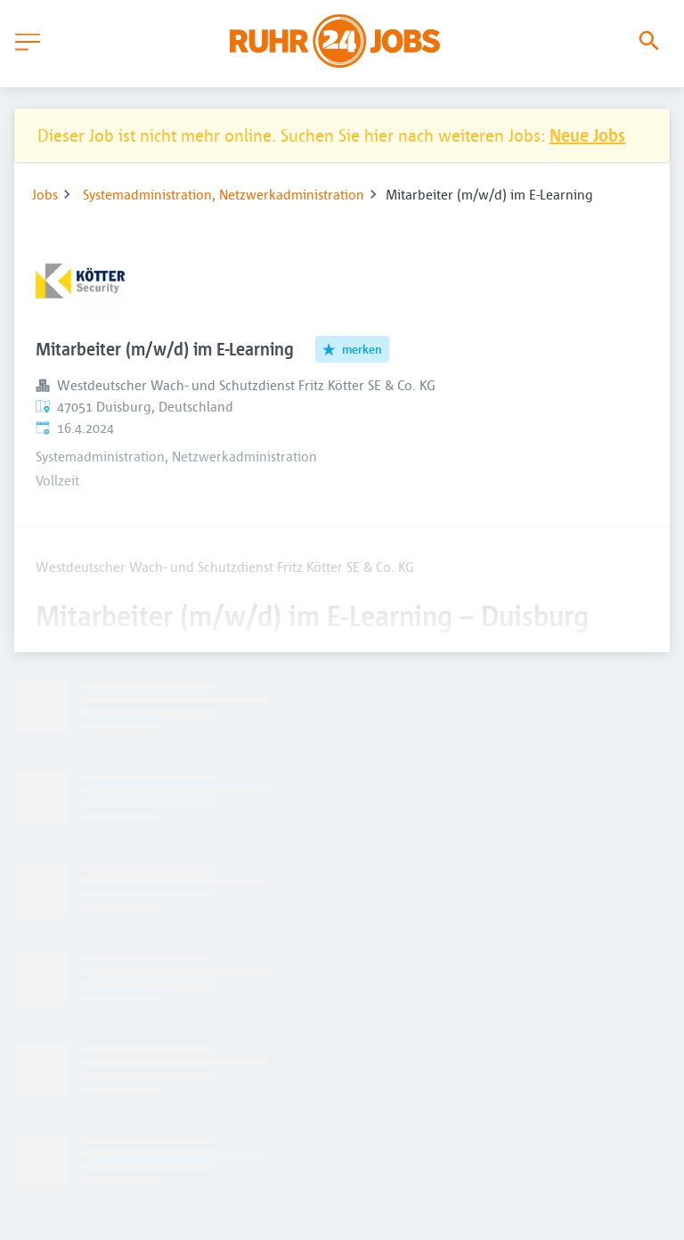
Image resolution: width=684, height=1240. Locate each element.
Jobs (45, 194)
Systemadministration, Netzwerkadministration (223, 194)
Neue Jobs (587, 135)
